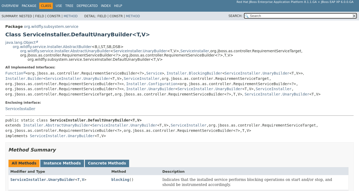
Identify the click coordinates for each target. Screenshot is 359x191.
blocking (120, 179)
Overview (10, 6)
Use (59, 6)
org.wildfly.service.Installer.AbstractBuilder (52, 47)
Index (106, 6)
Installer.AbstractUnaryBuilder (56, 125)
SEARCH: (236, 16)
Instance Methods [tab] (62, 163)
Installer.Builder (24, 78)
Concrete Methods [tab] (107, 163)
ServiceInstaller (194, 51)
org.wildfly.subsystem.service (51, 26)
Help (118, 6)
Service (154, 73)
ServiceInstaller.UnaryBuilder (140, 51)
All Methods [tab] (24, 163)
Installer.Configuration (152, 84)
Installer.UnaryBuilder (150, 89)
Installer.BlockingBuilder (194, 73)
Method (71, 16)
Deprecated (87, 6)
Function (14, 73)
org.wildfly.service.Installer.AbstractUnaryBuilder (65, 51)
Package (29, 6)
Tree (69, 6)
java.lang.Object (20, 42)
